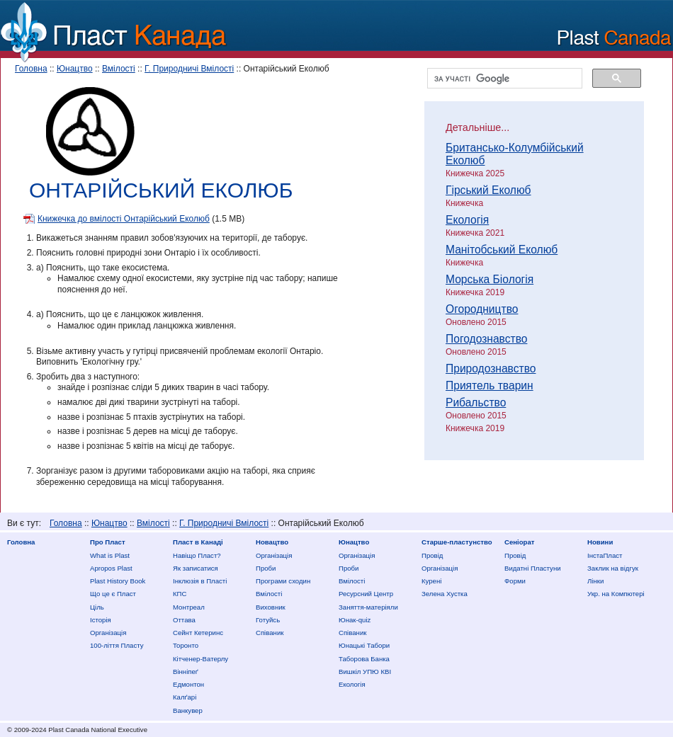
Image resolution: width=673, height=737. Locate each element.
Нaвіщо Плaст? (197, 555)
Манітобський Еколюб (502, 250)
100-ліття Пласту (117, 645)
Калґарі (184, 697)
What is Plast (110, 555)
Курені (431, 581)
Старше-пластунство (457, 542)
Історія (100, 620)
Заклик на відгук (612, 568)
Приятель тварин (489, 385)
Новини (600, 542)
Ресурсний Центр (366, 594)
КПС (179, 594)
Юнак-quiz (355, 620)
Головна (31, 69)
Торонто (185, 645)
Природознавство (491, 368)
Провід (432, 555)
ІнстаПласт (604, 555)
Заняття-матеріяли (368, 607)
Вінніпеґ (185, 671)
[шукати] (503, 78)
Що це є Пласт (113, 594)
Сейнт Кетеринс (198, 632)
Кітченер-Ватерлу (200, 659)
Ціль (97, 607)
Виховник (270, 607)
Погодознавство (486, 339)
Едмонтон (188, 684)
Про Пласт (107, 542)
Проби (266, 568)
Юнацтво (75, 69)
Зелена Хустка (445, 594)
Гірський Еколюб (488, 190)
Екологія (467, 220)
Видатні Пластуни (532, 568)
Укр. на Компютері (616, 594)
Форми (515, 581)
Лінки (595, 581)
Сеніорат (519, 542)
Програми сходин (283, 581)
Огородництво (482, 309)
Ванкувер (188, 710)
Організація (108, 632)
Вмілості (118, 69)
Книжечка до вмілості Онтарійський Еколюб (124, 219)
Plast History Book (117, 581)
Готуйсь (268, 620)
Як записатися (195, 568)
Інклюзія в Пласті (200, 581)
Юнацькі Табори (364, 645)
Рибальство (476, 402)
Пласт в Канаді (198, 542)
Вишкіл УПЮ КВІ (365, 671)
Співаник (269, 632)
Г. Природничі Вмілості (189, 69)
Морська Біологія (489, 279)
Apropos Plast (111, 568)
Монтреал (189, 607)
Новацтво (272, 542)
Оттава (184, 620)
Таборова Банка (364, 659)
